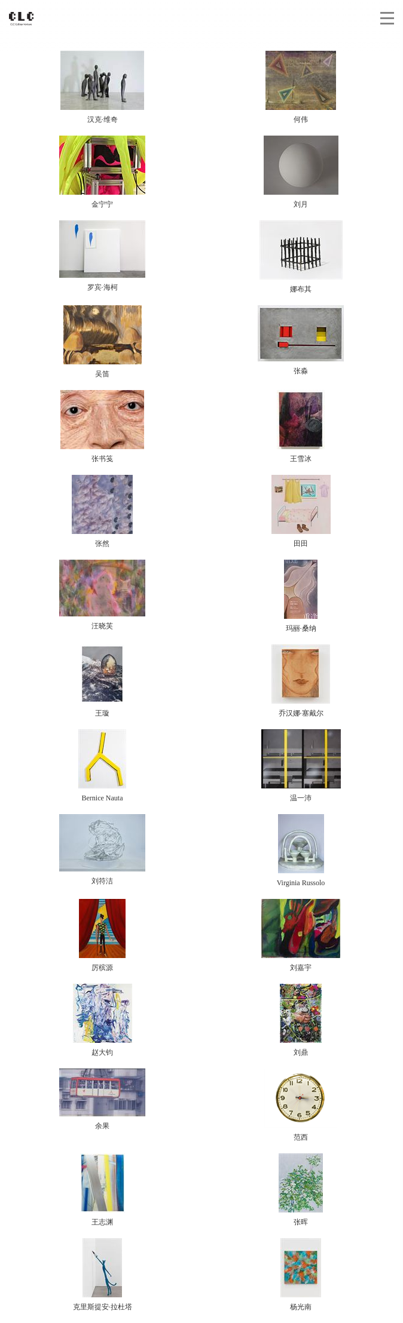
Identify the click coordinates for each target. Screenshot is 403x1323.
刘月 (301, 172)
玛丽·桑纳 (300, 596)
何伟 (300, 87)
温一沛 (301, 765)
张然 (102, 511)
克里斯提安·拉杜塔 (102, 1274)
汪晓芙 (102, 595)
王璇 (102, 680)
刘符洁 (102, 849)
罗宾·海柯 (102, 255)
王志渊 (102, 1189)
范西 (300, 1105)
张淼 (301, 340)
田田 (301, 511)
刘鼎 (301, 1020)
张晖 (301, 1189)
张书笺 (102, 426)
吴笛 (102, 341)
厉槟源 (102, 935)
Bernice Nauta (102, 765)
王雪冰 (301, 426)
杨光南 (300, 1274)
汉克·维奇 (102, 87)
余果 (102, 1099)
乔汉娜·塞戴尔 (300, 680)
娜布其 (301, 256)
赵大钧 (102, 1020)
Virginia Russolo (301, 850)
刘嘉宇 (300, 935)
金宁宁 (102, 172)
